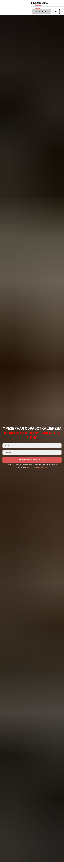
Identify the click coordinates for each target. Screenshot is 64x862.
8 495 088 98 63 (39, 2)
